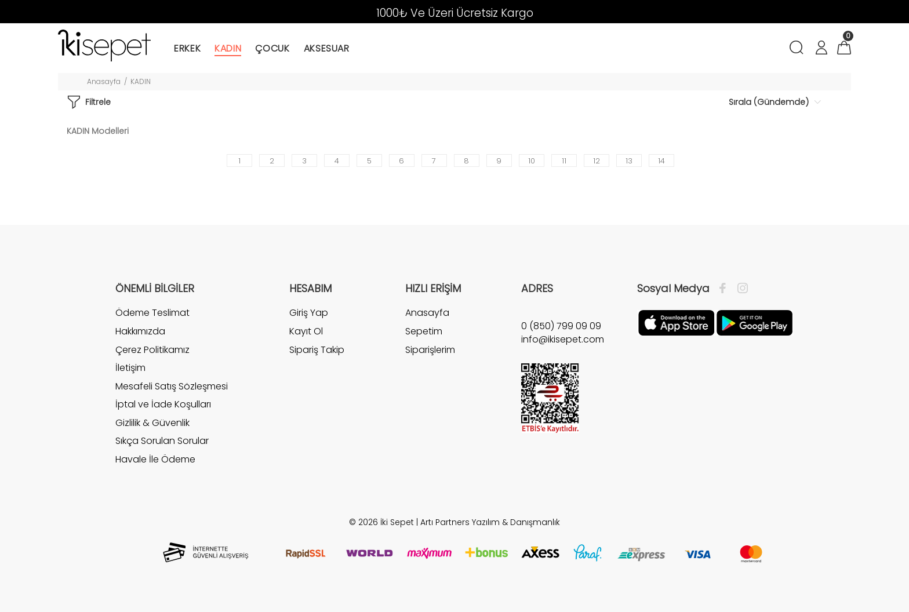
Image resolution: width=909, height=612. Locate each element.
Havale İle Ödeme (155, 459)
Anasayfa (104, 81)
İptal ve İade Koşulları (163, 404)
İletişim (130, 367)
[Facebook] (725, 288)
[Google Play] (754, 322)
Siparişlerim (430, 349)
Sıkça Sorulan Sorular (162, 440)
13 (629, 160)
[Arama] (799, 49)
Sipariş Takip (316, 349)
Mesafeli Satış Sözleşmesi (171, 386)
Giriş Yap (308, 313)
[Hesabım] (820, 49)
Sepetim (423, 331)
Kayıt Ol (306, 331)
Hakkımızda (140, 331)
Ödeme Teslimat (152, 313)
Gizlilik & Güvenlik (152, 422)
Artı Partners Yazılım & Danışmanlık (490, 522)
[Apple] (676, 322)
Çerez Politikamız (152, 349)
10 (531, 160)
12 (596, 160)
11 (564, 160)
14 (661, 160)
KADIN (140, 81)
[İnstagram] (740, 288)
